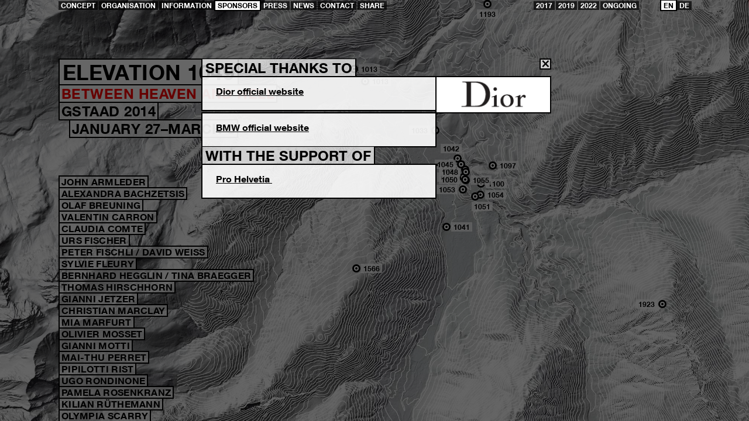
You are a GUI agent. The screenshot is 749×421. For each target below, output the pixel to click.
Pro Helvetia (244, 179)
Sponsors (237, 5)
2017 (544, 5)
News (303, 5)
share (372, 5)
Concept (78, 5)
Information (187, 5)
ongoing (620, 5)
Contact (337, 5)
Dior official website (260, 91)
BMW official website (262, 127)
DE (684, 5)
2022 (588, 5)
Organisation (128, 5)
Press (275, 5)
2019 (566, 5)
